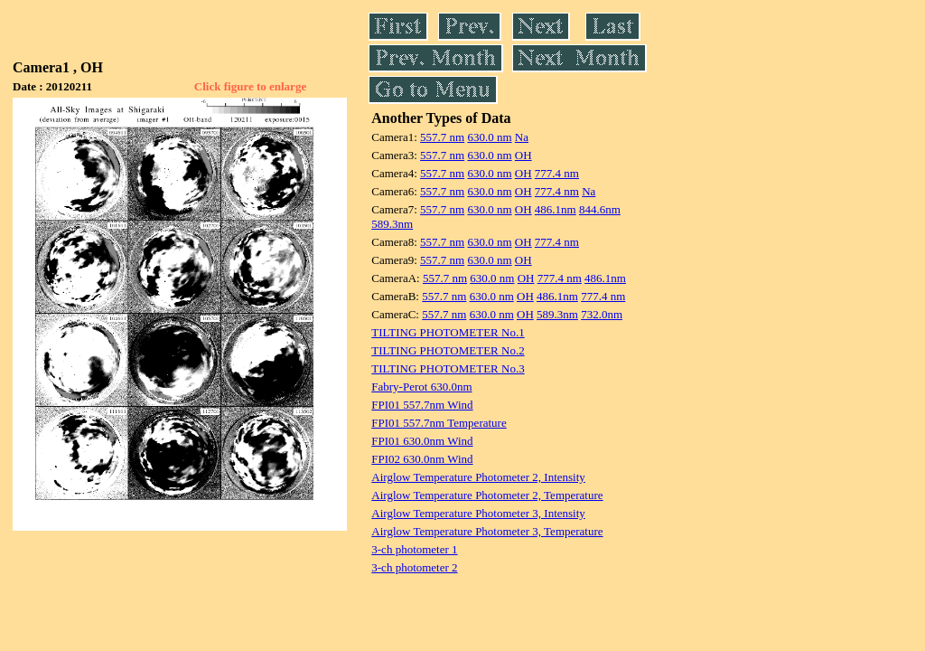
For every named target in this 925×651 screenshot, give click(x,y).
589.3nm (392, 224)
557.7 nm (442, 137)
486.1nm (555, 209)
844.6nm (600, 209)
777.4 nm (557, 173)
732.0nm (601, 314)
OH (523, 155)
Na (521, 137)
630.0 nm (489, 137)
